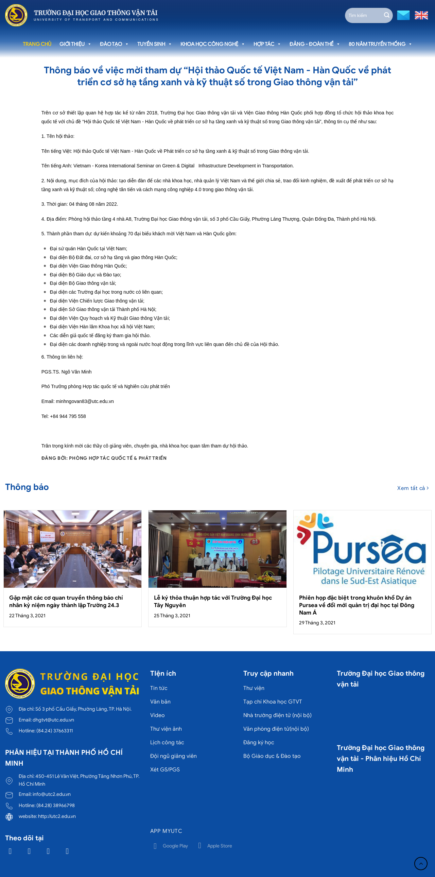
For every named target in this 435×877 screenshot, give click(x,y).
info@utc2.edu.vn (52, 794)
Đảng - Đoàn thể (315, 44)
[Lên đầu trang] (421, 863)
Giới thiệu (75, 44)
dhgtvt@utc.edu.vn (53, 720)
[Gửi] (387, 15)
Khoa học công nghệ (212, 44)
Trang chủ (37, 44)
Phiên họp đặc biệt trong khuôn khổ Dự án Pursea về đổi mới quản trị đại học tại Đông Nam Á (356, 605)
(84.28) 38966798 (55, 805)
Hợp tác (267, 44)
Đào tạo (114, 44)
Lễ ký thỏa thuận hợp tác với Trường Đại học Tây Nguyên (213, 601)
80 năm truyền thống (381, 44)
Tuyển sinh (154, 44)
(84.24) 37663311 (54, 731)
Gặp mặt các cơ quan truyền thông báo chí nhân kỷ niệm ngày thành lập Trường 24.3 (66, 601)
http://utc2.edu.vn (57, 816)
